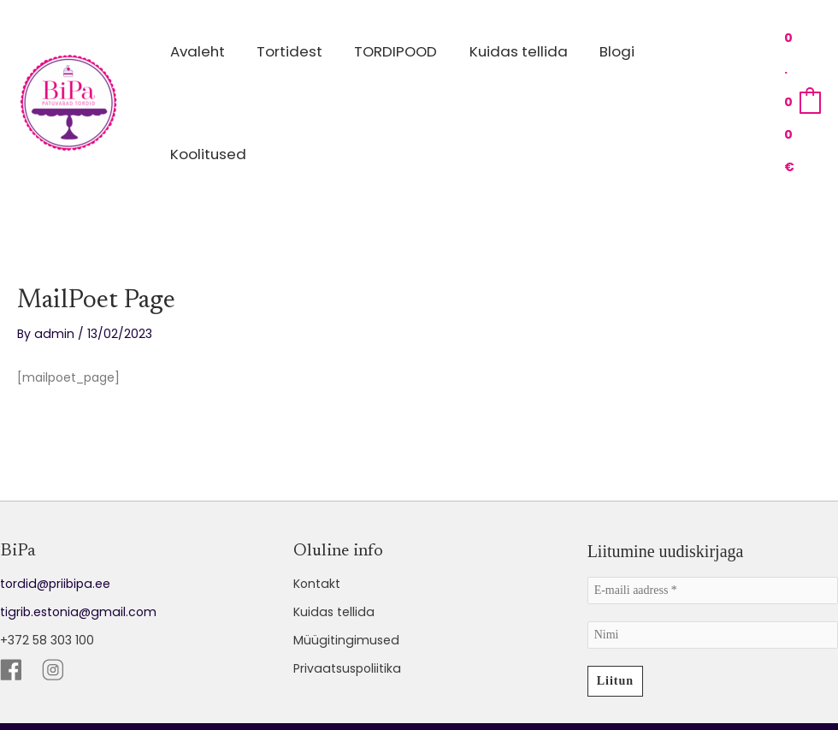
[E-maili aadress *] (712, 511)
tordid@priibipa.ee (54, 504)
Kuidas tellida (332, 533)
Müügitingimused (345, 561)
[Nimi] (712, 556)
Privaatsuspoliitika (345, 589)
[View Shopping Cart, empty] (797, 63)
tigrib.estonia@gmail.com (76, 533)
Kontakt (316, 504)
